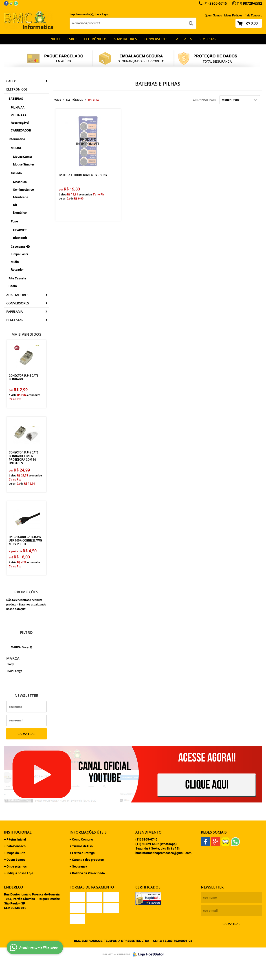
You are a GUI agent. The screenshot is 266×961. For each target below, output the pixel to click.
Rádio (13, 286)
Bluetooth (20, 238)
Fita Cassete (17, 278)
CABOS (72, 39)
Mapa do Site (16, 853)
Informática (17, 139)
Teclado (16, 173)
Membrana (20, 197)
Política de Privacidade (88, 873)
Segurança (79, 866)
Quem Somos (213, 15)
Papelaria (183, 39)
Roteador (17, 269)
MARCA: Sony (20, 647)
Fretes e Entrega (83, 853)
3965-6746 (215, 3)
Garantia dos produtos (88, 859)
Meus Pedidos (233, 15)
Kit (15, 205)
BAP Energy (14, 671)
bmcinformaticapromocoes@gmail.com (163, 853)
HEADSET (20, 230)
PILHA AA (17, 107)
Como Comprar (82, 839)
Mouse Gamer (22, 156)
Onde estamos (17, 866)
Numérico (20, 212)
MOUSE (16, 148)
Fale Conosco (253, 15)
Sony (10, 664)
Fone (14, 221)
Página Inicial (16, 839)
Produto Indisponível (88, 141)
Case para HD (20, 246)
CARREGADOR (21, 130)
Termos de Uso (82, 846)
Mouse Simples (24, 164)
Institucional (18, 832)
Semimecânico (23, 189)
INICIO (55, 39)
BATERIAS (16, 98)
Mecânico (20, 182)
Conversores (156, 39)
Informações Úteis (88, 832)
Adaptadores (125, 39)
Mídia (15, 262)
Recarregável (20, 122)
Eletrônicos (95, 39)
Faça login (101, 14)
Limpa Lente (19, 254)
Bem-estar (207, 39)
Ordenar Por (204, 99)
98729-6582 (249, 3)
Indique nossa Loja (20, 873)
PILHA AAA (18, 115)
